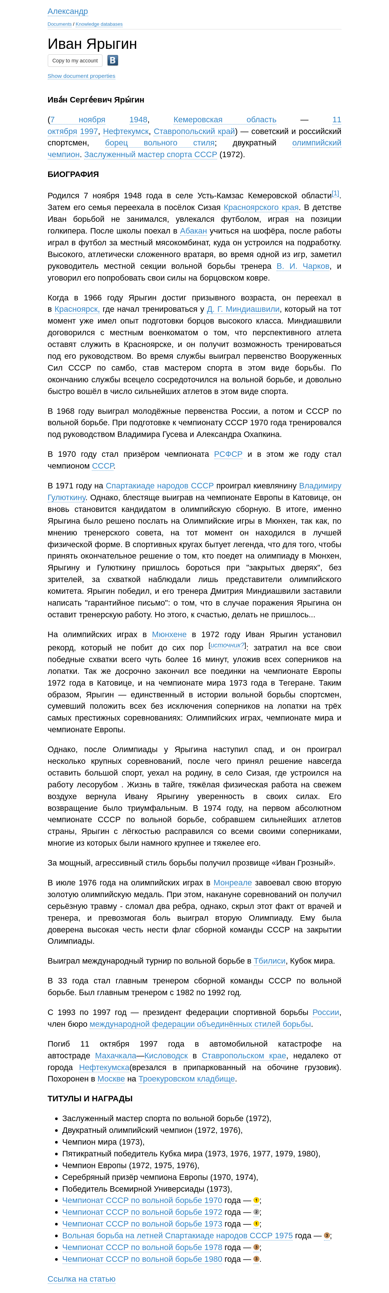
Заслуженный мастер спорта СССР (150, 154)
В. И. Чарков (303, 266)
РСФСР (228, 454)
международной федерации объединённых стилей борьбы (200, 1024)
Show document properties (81, 76)
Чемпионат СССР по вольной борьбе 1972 (142, 1212)
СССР (102, 465)
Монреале (232, 882)
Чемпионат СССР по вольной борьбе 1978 (142, 1247)
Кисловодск (166, 1055)
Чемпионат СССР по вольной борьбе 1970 (142, 1200)
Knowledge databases (99, 24)
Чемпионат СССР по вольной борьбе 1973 (142, 1223)
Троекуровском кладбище (186, 1078)
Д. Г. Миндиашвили (243, 309)
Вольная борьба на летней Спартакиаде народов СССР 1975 (177, 1235)
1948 (138, 119)
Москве (111, 1078)
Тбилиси (270, 960)
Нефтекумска (104, 1067)
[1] (335, 193)
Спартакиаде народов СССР (160, 485)
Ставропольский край (194, 131)
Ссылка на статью (82, 1278)
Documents (60, 24)
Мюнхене (169, 634)
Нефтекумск (125, 131)
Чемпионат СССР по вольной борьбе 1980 (142, 1259)
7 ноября (77, 119)
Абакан (193, 230)
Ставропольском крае (244, 1055)
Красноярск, (77, 309)
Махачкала (115, 1055)
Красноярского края (261, 207)
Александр (68, 11)
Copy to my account (75, 61)
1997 (89, 131)
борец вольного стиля (160, 142)
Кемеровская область (224, 119)
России (326, 1012)
